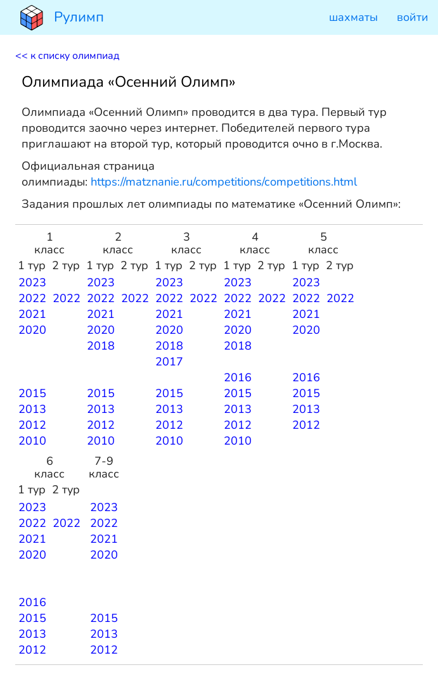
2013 (32, 409)
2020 (32, 330)
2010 (32, 440)
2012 (32, 425)
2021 (32, 314)
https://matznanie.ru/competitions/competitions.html (224, 181)
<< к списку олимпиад (67, 56)
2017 (169, 361)
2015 (32, 393)
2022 (32, 298)
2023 (32, 282)
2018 (101, 345)
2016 (238, 377)
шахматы (353, 17)
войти (412, 17)
